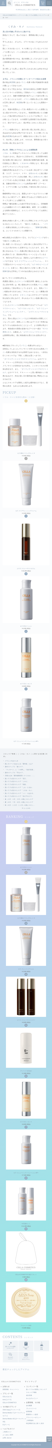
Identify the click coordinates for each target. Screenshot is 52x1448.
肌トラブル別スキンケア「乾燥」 (16, 784)
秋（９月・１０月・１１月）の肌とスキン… (20, 805)
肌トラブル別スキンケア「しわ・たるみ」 (19, 787)
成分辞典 (29, 1395)
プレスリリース (31, 1408)
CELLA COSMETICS (11, 1381)
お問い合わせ (7, 1438)
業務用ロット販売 (32, 1414)
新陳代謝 (39, 227)
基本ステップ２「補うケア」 (14, 767)
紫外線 (26, 89)
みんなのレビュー (32, 1398)
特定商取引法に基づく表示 (35, 1423)
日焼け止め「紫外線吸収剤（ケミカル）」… (20, 775)
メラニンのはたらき (11, 761)
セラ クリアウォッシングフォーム (28, 261)
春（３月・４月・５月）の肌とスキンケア (19, 799)
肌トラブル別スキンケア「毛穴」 (16, 778)
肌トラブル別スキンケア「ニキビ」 (17, 781)
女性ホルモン (34, 173)
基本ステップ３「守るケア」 (14, 773)
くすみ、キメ (8, 153)
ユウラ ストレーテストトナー (35, 332)
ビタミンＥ (21, 184)
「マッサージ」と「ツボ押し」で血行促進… (20, 770)
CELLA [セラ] (7, 1396)
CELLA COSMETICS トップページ (13, 15)
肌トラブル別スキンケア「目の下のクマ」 (19, 796)
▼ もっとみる (26, 808)
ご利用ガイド (7, 1432)
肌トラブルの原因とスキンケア (35, 15)
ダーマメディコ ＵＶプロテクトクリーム (20, 359)
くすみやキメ (25, 163)
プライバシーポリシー (33, 1417)
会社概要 (29, 1405)
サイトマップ (31, 1381)
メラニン (23, 82)
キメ (30, 224)
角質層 (12, 82)
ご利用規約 (30, 1420)
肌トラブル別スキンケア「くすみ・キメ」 (19, 790)
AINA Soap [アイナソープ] (11, 1410)
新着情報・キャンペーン (11, 1389)
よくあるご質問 (8, 1435)
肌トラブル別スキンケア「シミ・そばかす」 (20, 793)
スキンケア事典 (31, 1392)
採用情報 (29, 1411)
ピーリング (39, 238)
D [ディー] (6, 1425)
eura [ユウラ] (7, 1399)
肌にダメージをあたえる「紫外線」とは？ (19, 764)
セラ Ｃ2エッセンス (26, 308)
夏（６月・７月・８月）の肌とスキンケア (19, 802)
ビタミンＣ (21, 281)
